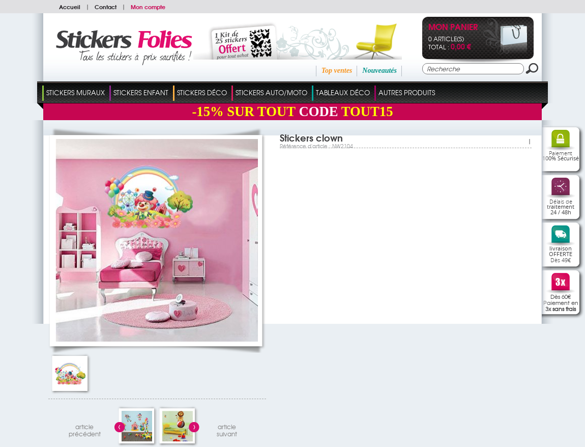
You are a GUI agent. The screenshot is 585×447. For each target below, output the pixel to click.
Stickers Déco (202, 92)
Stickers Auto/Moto (271, 92)
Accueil (69, 6)
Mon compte (148, 6)
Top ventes (337, 70)
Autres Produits (406, 92)
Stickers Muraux (75, 92)
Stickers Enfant (140, 92)
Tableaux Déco (343, 92)
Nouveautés (379, 70)
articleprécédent (85, 429)
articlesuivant (227, 429)
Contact (105, 6)
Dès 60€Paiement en (560, 302)
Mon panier (453, 28)
